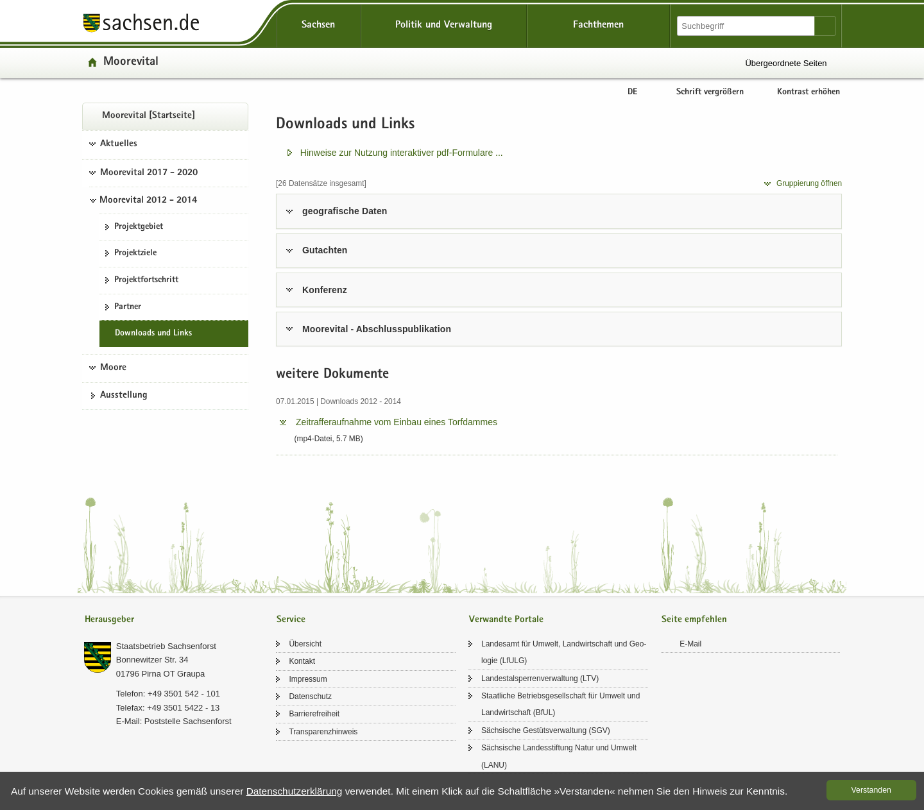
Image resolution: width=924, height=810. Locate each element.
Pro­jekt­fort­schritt (146, 280)
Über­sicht (305, 643)
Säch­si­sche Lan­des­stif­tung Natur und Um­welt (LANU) (559, 756)
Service (291, 620)
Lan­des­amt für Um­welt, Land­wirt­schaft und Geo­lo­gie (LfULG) (563, 652)
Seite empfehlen (694, 620)
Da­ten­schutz (310, 696)
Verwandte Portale (506, 620)
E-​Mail (690, 643)
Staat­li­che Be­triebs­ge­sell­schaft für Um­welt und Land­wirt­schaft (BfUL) (560, 704)
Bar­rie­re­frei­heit (314, 713)
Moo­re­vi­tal (130, 62)
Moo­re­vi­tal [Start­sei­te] (148, 116)
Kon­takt (302, 661)
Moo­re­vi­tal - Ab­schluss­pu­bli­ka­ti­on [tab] (376, 329)
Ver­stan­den (871, 790)
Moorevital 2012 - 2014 (148, 201)
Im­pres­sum (308, 679)
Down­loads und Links (153, 333)
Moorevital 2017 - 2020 (149, 173)
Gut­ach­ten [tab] (325, 250)
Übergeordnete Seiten (785, 63)
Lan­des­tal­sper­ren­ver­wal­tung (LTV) (540, 678)
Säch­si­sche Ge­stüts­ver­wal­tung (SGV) (545, 730)
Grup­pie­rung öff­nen (809, 183)
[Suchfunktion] (747, 26)
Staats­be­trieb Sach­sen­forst (166, 646)
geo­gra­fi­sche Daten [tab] (344, 211)
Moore (113, 368)
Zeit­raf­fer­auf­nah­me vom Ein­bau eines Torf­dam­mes (396, 422)
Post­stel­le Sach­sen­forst (188, 721)
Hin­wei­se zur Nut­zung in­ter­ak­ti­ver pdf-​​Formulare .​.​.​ (401, 153)
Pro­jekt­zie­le (135, 253)
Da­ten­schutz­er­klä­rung (294, 791)
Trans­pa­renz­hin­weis (323, 731)
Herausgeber (109, 620)
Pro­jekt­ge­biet (138, 227)
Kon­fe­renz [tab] (324, 290)
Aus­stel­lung (124, 395)
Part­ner (127, 307)
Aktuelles (118, 144)
